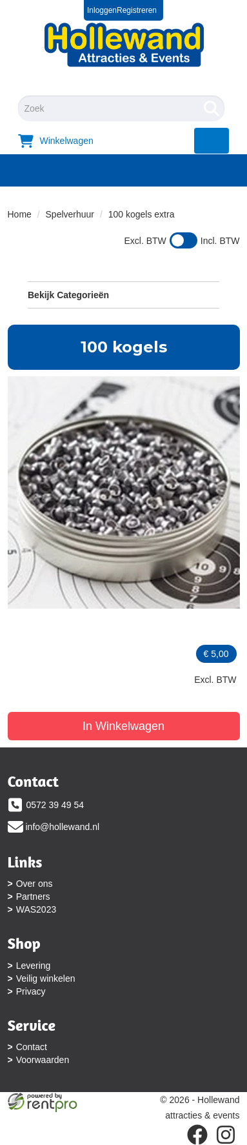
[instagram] (226, 1134)
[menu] (212, 141)
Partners (33, 896)
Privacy (31, 991)
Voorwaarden (43, 1060)
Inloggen (102, 10)
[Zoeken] (211, 108)
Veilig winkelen (45, 978)
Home (20, 214)
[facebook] (197, 1134)
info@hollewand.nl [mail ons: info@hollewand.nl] (63, 827)
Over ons (34, 883)
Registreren (137, 10)
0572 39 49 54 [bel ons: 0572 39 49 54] (55, 805)
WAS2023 (36, 909)
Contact (31, 1047)
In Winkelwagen (123, 726)
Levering (33, 965)
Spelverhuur (70, 214)
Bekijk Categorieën (123, 294)
